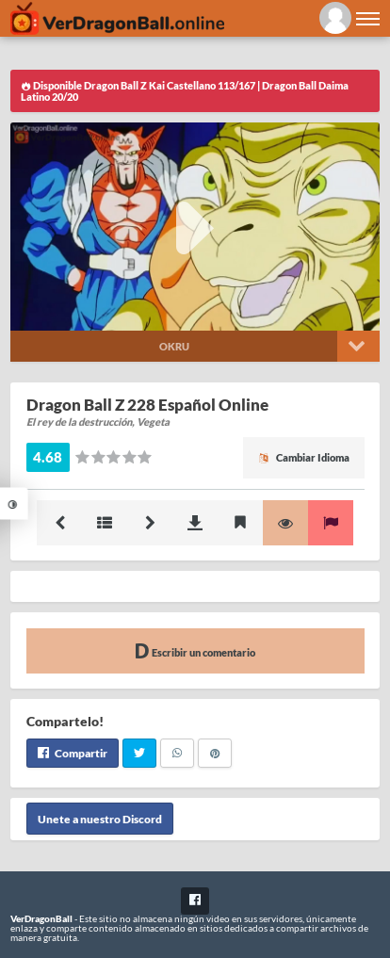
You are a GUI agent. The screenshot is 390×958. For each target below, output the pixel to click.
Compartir (72, 753)
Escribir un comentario (195, 650)
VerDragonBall (41, 918)
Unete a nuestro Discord (100, 818)
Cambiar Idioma (303, 457)
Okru (174, 346)
